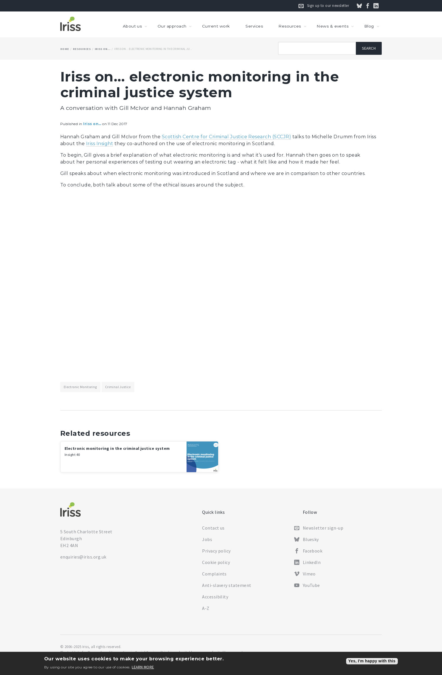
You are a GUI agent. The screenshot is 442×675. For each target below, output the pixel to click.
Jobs (207, 539)
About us (132, 26)
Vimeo (309, 574)
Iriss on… (102, 49)
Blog (369, 26)
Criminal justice (118, 387)
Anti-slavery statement (226, 585)
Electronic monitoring (80, 387)
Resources (289, 26)
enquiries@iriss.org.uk (83, 557)
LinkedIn (312, 562)
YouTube (311, 585)
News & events (332, 26)
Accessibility (215, 597)
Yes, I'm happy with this (372, 661)
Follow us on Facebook (371, 5)
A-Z (205, 608)
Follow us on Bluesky (362, 5)
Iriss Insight (99, 143)
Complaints (214, 574)
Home (64, 49)
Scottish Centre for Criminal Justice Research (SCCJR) (226, 136)
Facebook (313, 551)
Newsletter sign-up (323, 528)
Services (254, 26)
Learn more (143, 667)
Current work (216, 26)
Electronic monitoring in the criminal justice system (117, 451)
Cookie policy (216, 562)
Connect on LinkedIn (379, 5)
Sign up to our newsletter (328, 5)
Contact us (213, 528)
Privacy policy (216, 551)
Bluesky (311, 539)
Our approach (172, 26)
